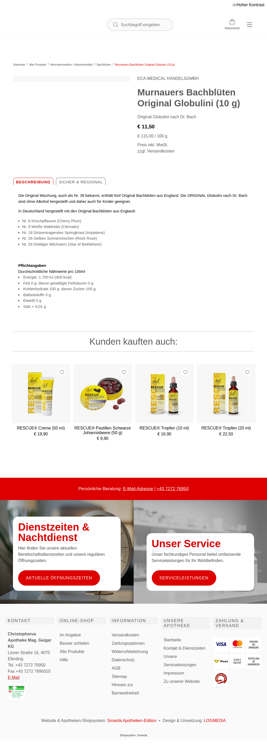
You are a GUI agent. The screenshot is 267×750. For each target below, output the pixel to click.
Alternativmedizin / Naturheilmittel (71, 64)
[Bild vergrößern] (71, 78)
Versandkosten (125, 635)
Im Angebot (70, 635)
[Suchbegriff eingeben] (144, 24)
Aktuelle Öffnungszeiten (59, 578)
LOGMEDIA (215, 720)
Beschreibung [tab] (33, 182)
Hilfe (64, 660)
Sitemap (119, 676)
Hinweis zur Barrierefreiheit (125, 689)
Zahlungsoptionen (128, 643)
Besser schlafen (74, 643)
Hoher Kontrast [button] (248, 5)
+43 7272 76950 (173, 488)
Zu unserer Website (182, 681)
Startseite (19, 64)
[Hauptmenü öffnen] (249, 25)
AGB (116, 668)
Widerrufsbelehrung (130, 651)
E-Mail (13, 677)
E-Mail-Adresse (138, 488)
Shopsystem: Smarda (133, 735)
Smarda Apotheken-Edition (131, 720)
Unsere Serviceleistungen (180, 660)
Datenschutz (123, 660)
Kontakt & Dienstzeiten (185, 648)
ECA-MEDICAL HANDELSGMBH (168, 78)
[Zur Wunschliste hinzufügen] (62, 372)
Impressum (174, 673)
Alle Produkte (37, 64)
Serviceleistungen (184, 578)
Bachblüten (104, 64)
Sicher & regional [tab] (81, 182)
